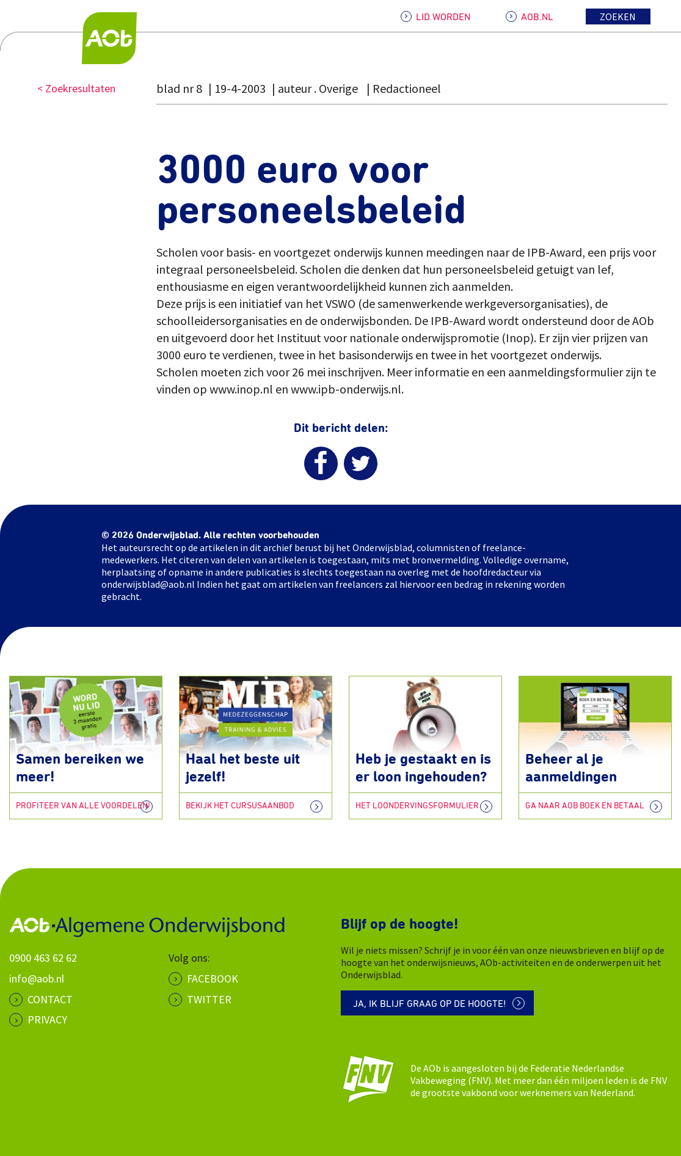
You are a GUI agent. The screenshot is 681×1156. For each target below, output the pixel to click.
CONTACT (50, 999)
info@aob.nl (36, 978)
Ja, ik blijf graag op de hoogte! (429, 1004)
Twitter (209, 999)
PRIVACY (47, 1019)
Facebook (212, 978)
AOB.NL (537, 17)
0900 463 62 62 (43, 958)
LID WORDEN (443, 17)
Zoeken (618, 16)
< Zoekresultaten (76, 88)
